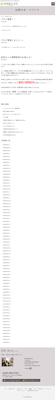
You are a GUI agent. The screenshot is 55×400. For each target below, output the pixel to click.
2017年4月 (5, 318)
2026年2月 (5, 144)
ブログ (35, 388)
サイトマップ (48, 388)
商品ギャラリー (12, 388)
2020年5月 (5, 236)
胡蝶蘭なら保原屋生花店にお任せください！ (13, 132)
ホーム (2, 16)
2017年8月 (5, 309)
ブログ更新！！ (8, 19)
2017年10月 (6, 304)
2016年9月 (5, 333)
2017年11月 (6, 301)
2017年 (6, 16)
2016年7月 (5, 339)
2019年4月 (5, 265)
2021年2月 (5, 224)
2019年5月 (5, 262)
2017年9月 (5, 307)
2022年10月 (6, 206)
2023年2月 (5, 197)
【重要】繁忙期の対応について (10, 129)
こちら (2, 30)
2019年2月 (5, 268)
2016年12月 (6, 327)
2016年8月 (5, 336)
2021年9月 (5, 218)
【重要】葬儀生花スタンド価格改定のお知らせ (14, 120)
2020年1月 (5, 245)
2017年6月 (5, 315)
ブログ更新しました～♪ (12, 40)
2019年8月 (5, 256)
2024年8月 (5, 177)
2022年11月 (6, 203)
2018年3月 (5, 289)
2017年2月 (5, 321)
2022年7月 (5, 209)
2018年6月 (5, 283)
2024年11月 (6, 171)
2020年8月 (5, 230)
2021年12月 (6, 212)
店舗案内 (30, 388)
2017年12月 (6, 298)
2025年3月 (5, 162)
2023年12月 (6, 186)
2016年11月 (6, 330)
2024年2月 (5, 183)
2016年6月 (5, 342)
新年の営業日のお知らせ (9, 111)
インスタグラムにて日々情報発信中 (11, 108)
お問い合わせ (41, 388)
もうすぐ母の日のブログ (9, 126)
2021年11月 (6, 215)
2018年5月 (5, 286)
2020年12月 (6, 227)
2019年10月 (6, 253)
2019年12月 (6, 248)
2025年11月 (6, 150)
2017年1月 (5, 324)
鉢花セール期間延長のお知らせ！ (17, 57)
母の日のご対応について (9, 123)
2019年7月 (5, 259)
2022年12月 (6, 200)
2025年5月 (5, 156)
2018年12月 (6, 271)
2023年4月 (5, 194)
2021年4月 (5, 221)
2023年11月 (6, 189)
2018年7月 (5, 280)
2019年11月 (6, 250)
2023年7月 (5, 191)
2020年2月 (5, 242)
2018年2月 (5, 292)
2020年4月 (5, 239)
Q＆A (26, 388)
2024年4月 (5, 180)
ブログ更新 (5, 117)
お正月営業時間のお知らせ (9, 135)
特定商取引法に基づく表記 (33, 390)
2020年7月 (5, 233)
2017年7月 (5, 312)
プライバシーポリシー (21, 390)
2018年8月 (5, 277)
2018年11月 (6, 274)
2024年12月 (6, 168)
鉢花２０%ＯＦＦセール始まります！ (12, 114)
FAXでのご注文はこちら (31, 380)
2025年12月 (6, 147)
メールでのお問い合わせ (12, 380)
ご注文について (20, 388)
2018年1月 (5, 295)
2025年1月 (5, 165)
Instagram (28, 368)
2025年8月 (5, 153)
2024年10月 (6, 174)
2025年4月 (5, 159)
